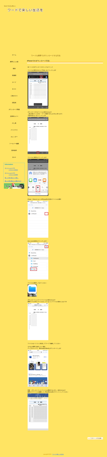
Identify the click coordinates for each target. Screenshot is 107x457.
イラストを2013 (13, 170)
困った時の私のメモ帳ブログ (13, 181)
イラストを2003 (13, 174)
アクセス (14, 186)
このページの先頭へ (95, 438)
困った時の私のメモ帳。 (12, 177)
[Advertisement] (53, 32)
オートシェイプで (10, 168)
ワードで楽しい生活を (33, 10)
